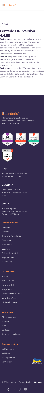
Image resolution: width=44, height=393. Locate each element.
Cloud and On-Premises (12, 293)
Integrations (7, 289)
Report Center (8, 257)
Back (6, 24)
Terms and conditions (11, 334)
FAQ (4, 325)
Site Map (37, 382)
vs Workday (7, 362)
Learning (6, 249)
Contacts (6, 330)
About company (9, 317)
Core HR (5, 231)
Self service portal (10, 253)
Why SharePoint (9, 298)
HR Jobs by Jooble (9, 302)
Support (5, 321)
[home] (9, 5)
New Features (8, 281)
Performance (7, 244)
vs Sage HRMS (8, 357)
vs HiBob (6, 353)
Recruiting (6, 240)
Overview (6, 227)
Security (5, 276)
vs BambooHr (8, 349)
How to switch (8, 285)
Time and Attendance (11, 236)
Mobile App (7, 262)
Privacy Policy (25, 382)
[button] (39, 5)
